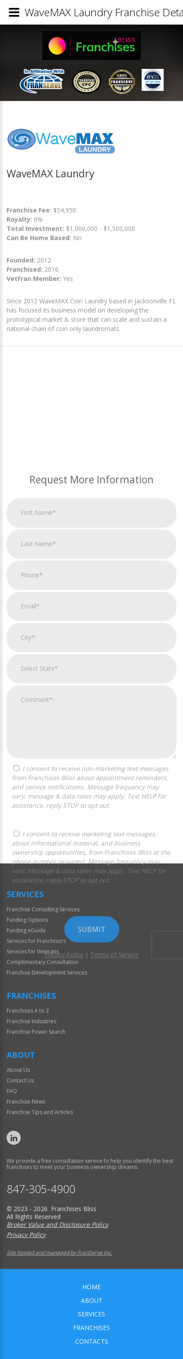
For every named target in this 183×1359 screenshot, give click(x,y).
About (91, 1300)
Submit (92, 1070)
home (91, 1287)
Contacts (91, 1341)
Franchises (91, 1327)
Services (91, 1314)
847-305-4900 (41, 1188)
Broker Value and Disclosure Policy (57, 1224)
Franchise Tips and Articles (40, 1112)
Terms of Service (114, 1095)
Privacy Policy (63, 1095)
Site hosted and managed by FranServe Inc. (59, 1252)
